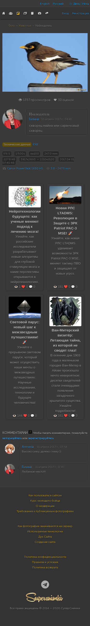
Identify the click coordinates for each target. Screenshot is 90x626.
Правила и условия (45, 562)
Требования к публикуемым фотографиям (45, 511)
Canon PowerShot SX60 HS (25, 168)
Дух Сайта (45, 536)
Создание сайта (45, 542)
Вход (65, 13)
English (45, 4)
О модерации (45, 506)
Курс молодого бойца (45, 500)
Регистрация (80, 13)
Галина (34, 119)
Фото (11, 25)
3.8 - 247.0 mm (61, 168)
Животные (25, 25)
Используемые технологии (45, 531)
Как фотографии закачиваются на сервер (45, 526)
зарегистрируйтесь (41, 438)
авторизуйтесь (12, 438)
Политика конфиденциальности (45, 557)
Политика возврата (45, 567)
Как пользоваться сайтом (45, 495)
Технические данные (16, 144)
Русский (58, 4)
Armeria (28, 447)
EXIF (35, 144)
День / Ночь (78, 4)
